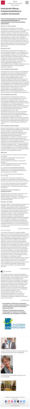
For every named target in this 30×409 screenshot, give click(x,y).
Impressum (14, 403)
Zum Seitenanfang (15, 405)
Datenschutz (8, 403)
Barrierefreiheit (21, 403)
